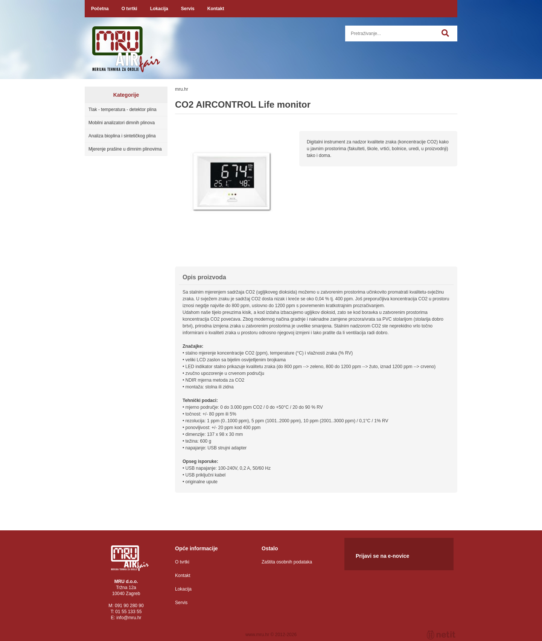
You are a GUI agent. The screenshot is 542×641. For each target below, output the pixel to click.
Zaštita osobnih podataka (287, 562)
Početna (100, 8)
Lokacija (159, 8)
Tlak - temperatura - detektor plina (122, 109)
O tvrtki (129, 8)
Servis (188, 8)
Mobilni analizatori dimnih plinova (121, 122)
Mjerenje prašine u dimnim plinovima (125, 149)
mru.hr (181, 89)
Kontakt (215, 8)
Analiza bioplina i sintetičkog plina (122, 136)
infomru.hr (128, 617)
